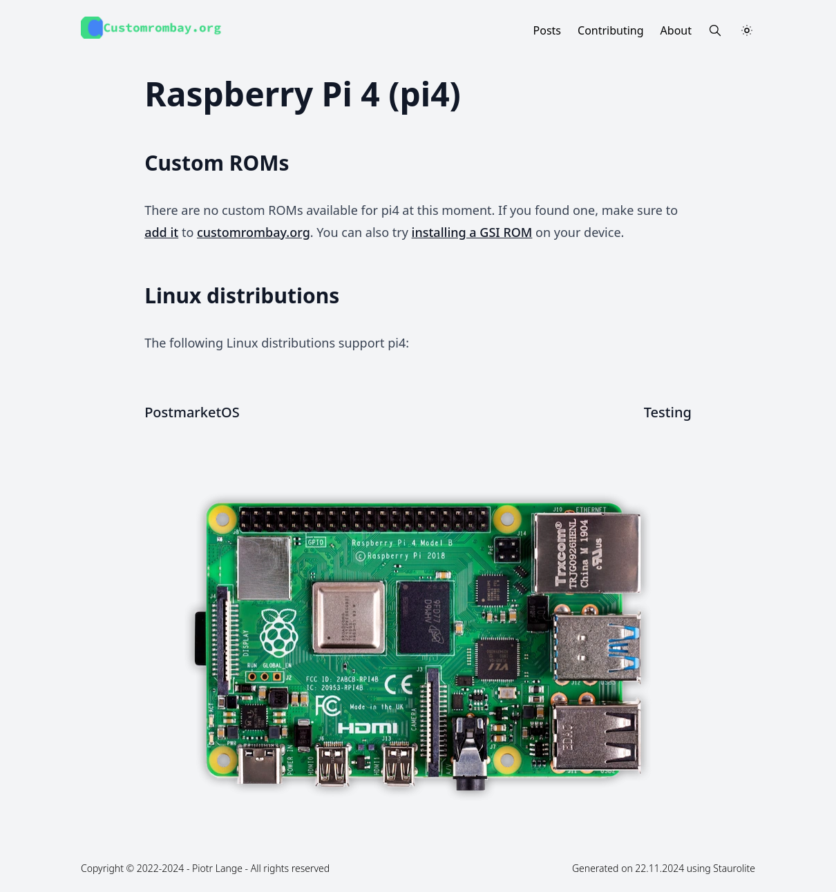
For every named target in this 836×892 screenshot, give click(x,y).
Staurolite (734, 868)
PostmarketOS (192, 412)
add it (161, 232)
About (676, 30)
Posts (547, 30)
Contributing (611, 30)
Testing (668, 412)
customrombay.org (253, 232)
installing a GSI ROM (472, 232)
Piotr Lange (217, 868)
